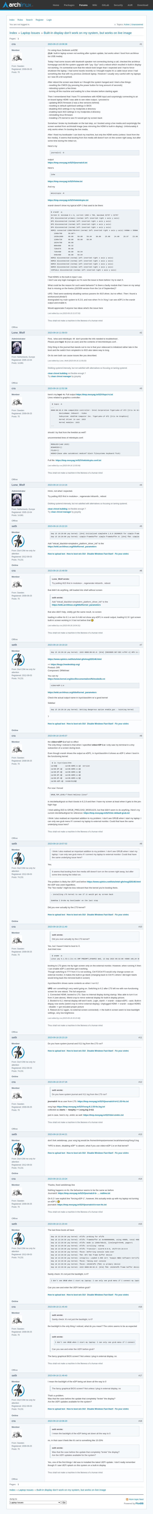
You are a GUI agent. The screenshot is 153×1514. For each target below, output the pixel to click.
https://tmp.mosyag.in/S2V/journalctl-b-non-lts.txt (82, 1204)
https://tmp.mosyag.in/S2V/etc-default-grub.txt (107, 813)
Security (118, 5)
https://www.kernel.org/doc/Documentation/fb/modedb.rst (76, 679)
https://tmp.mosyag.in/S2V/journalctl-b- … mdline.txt (84, 1193)
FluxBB (139, 1503)
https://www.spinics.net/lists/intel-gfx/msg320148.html (75, 659)
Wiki (94, 5)
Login (49, 20)
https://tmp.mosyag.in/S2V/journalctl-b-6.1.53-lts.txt (103, 1101)
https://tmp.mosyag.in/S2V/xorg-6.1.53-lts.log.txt (81, 1106)
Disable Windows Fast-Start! (100, 554)
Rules (20, 20)
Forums (83, 5)
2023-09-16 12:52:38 (57, 388)
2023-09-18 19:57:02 (57, 843)
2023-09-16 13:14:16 (57, 485)
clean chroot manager (61, 376)
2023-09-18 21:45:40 (57, 1307)
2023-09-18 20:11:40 (57, 926)
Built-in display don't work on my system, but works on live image (88, 33)
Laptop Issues (30, 33)
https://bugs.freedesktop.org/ (65, 664)
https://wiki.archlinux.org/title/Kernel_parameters (72, 546)
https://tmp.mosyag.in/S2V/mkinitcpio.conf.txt (78, 460)
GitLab (105, 5)
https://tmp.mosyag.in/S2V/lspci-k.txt (94, 394)
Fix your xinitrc (122, 554)
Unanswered (137, 24)
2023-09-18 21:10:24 (57, 1179)
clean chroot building (57, 373)
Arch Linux (17, 5)
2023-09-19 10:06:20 (57, 1421)
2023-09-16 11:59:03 (57, 332)
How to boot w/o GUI (76, 554)
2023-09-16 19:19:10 (57, 645)
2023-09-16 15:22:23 (57, 526)
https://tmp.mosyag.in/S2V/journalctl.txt (67, 162)
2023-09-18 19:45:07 (57, 736)
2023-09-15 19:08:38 (57, 44)
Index (12, 20)
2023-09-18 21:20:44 (57, 1224)
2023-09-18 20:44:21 (57, 1134)
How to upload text (56, 554)
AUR (130, 5)
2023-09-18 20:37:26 (57, 1082)
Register (39, 20)
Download (142, 5)
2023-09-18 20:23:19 (57, 1037)
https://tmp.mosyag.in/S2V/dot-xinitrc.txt (103, 1115)
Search (29, 20)
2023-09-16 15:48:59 (57, 570)
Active (126, 24)
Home (56, 5)
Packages (69, 5)
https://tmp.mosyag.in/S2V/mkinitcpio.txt (68, 200)
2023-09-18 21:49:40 (57, 1375)
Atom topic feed (136, 1499)
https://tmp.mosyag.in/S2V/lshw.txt (65, 181)
